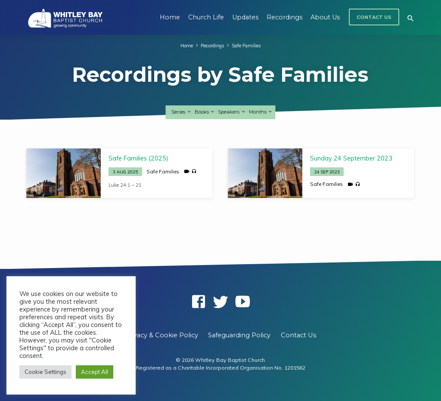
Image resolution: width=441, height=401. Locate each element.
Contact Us (374, 17)
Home (170, 17)
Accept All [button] (94, 371)
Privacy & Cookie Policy (161, 335)
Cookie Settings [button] (45, 371)
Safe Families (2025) (138, 158)
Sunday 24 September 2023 (351, 158)
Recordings (284, 17)
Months (261, 112)
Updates (245, 17)
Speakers (231, 112)
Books (205, 112)
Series (181, 112)
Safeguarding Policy (239, 335)
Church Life (206, 17)
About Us (325, 17)
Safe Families (246, 46)
